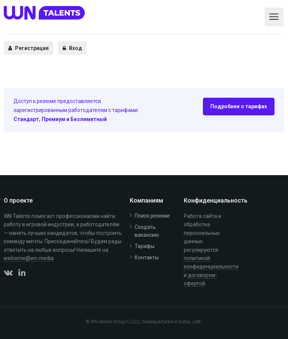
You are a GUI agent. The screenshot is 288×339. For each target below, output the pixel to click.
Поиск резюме (152, 216)
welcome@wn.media (29, 258)
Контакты (147, 257)
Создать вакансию (147, 231)
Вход (72, 48)
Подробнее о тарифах (238, 106)
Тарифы (144, 246)
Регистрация (28, 48)
